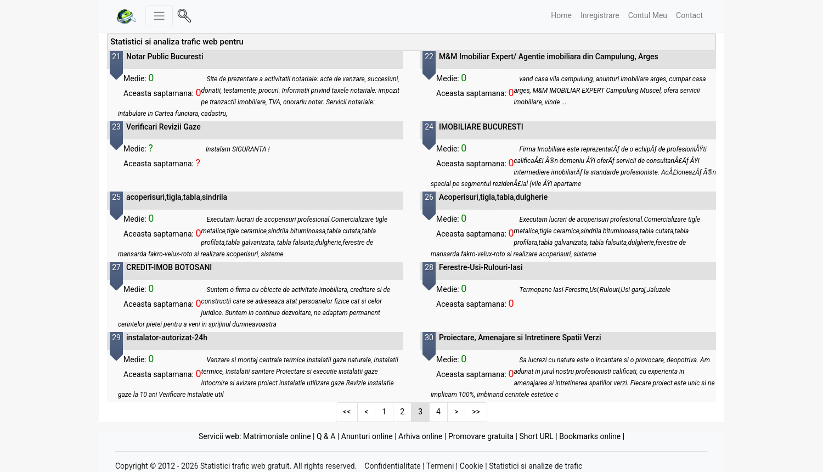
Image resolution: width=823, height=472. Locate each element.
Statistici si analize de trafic (535, 466)
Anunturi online (367, 436)
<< (347, 411)
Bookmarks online (590, 436)
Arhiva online (420, 436)
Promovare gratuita (481, 436)
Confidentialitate (392, 466)
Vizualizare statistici (155, 67)
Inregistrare (599, 15)
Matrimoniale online (277, 436)
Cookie (471, 466)
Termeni (440, 466)
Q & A (326, 436)
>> (476, 411)
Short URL (536, 436)
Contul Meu (647, 15)
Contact (689, 15)
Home (561, 15)
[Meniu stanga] (159, 15)
